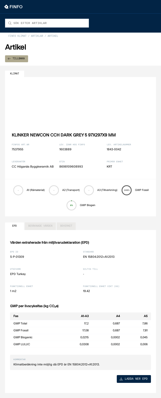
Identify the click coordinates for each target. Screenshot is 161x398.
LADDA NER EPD (133, 379)
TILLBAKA (16, 59)
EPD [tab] (14, 226)
